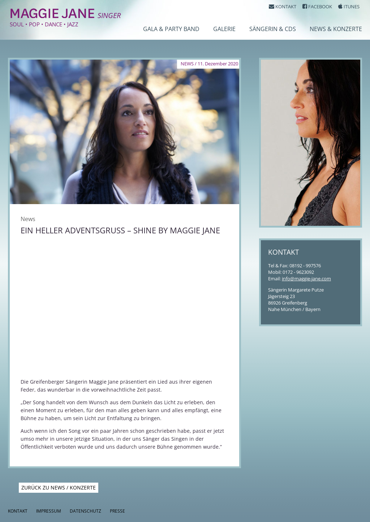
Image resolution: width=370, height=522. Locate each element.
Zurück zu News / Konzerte (58, 487)
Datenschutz (85, 511)
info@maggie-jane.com (306, 278)
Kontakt (17, 511)
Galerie (224, 29)
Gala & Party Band (171, 29)
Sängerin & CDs (272, 29)
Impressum (48, 511)
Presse (117, 511)
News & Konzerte (336, 29)
